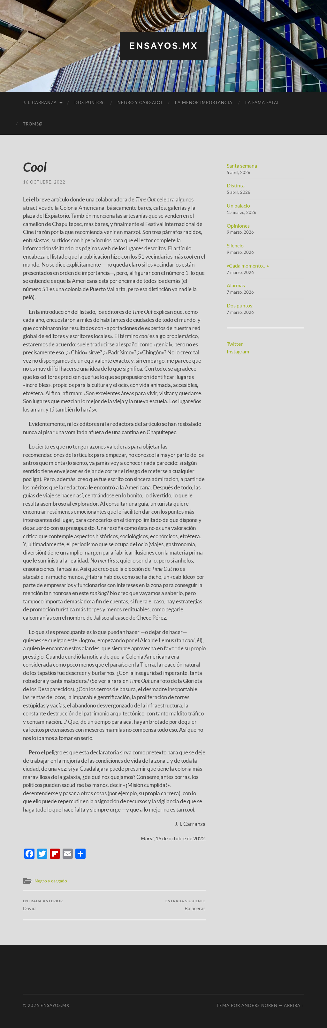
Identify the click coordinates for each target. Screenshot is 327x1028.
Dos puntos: (89, 102)
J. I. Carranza (40, 102)
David (43, 905)
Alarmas (236, 285)
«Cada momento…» (248, 265)
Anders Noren (259, 1005)
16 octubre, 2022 (44, 182)
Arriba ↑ (294, 1005)
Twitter (235, 344)
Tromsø (32, 123)
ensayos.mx (163, 46)
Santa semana (242, 166)
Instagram (238, 351)
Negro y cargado (140, 102)
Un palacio (238, 205)
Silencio (235, 245)
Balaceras (185, 905)
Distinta (236, 185)
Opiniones (238, 226)
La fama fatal (262, 102)
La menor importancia (203, 102)
